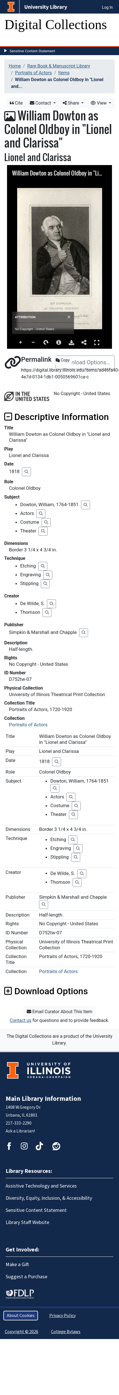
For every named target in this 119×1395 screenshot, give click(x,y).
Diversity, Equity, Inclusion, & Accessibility (49, 1198)
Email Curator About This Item (59, 1011)
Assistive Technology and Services (41, 1186)
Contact (41, 103)
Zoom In (21, 342)
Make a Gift (17, 1264)
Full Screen (97, 342)
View (99, 103)
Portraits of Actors (33, 72)
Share (71, 103)
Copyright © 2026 (21, 1332)
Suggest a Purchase (26, 1276)
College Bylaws (65, 1332)
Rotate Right (46, 342)
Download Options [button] (46, 991)
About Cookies (21, 1315)
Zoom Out (33, 342)
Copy (62, 360)
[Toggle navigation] (12, 40)
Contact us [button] (21, 1020)
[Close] (69, 317)
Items (63, 72)
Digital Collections (56, 24)
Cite (16, 103)
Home (15, 66)
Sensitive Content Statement (32, 51)
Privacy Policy (62, 1315)
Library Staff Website (27, 1222)
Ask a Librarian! (20, 1131)
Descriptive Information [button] (56, 416)
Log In (107, 7)
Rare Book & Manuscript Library (58, 66)
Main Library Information (43, 1099)
